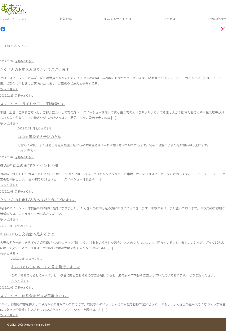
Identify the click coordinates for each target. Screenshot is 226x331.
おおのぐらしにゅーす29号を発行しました (45, 267)
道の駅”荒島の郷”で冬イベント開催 (29, 165)
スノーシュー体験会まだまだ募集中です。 (34, 296)
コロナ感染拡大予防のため (39, 136)
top (7, 46)
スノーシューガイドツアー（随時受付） (32, 104)
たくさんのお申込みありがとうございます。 (36, 69)
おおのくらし (23, 226)
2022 (17, 46)
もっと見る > (9, 89)
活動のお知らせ (24, 61)
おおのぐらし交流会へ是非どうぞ (27, 234)
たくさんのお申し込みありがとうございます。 (38, 200)
